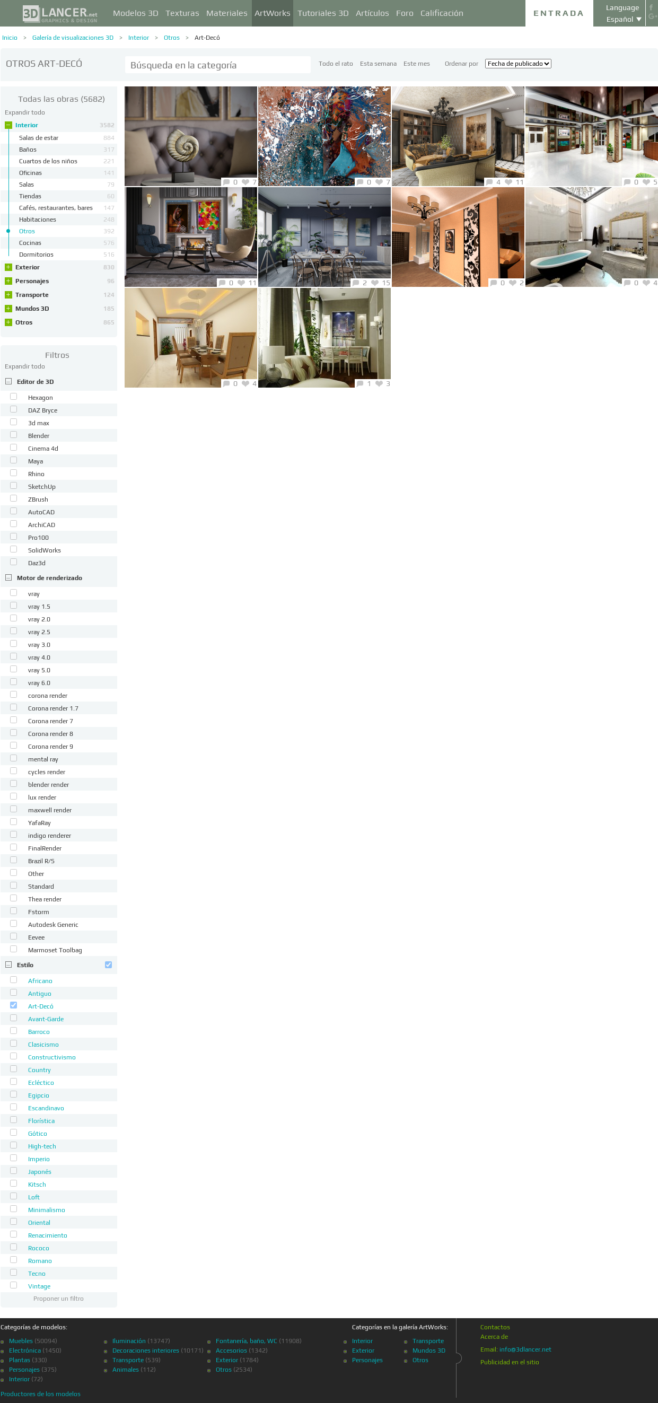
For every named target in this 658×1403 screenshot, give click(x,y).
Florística (41, 1121)
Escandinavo (46, 1108)
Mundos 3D (65, 308)
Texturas (182, 13)
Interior (138, 37)
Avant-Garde (46, 1019)
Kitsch (37, 1184)
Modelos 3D (136, 13)
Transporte (65, 295)
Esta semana (378, 63)
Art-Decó (207, 37)
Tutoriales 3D (323, 13)
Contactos (495, 1327)
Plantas (19, 1360)
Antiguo (39, 993)
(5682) (61, 99)
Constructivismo (52, 1057)
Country (39, 1070)
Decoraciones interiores (145, 1350)
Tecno (37, 1273)
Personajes (65, 281)
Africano (40, 981)
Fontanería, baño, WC (246, 1341)
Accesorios (231, 1350)
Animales (125, 1369)
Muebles (21, 1341)
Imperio (39, 1159)
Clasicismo (43, 1044)
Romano (40, 1261)
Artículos (372, 13)
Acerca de (494, 1336)
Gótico (37, 1133)
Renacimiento (47, 1235)
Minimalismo (46, 1210)
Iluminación (129, 1341)
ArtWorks (273, 13)
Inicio (9, 37)
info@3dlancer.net (525, 1349)
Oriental (39, 1222)
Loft (34, 1197)
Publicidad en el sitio (509, 1362)
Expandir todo (25, 112)
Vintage (39, 1286)
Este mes (416, 63)
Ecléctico (41, 1082)
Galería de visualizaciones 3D (72, 37)
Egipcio (38, 1095)
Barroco (39, 1032)
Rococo (38, 1248)
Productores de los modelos (41, 1394)
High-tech (42, 1146)
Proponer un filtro (58, 1298)
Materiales (227, 13)
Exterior (65, 267)
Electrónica (25, 1350)
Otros (172, 37)
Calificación (441, 13)
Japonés (39, 1172)
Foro (405, 13)
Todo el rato (336, 63)
